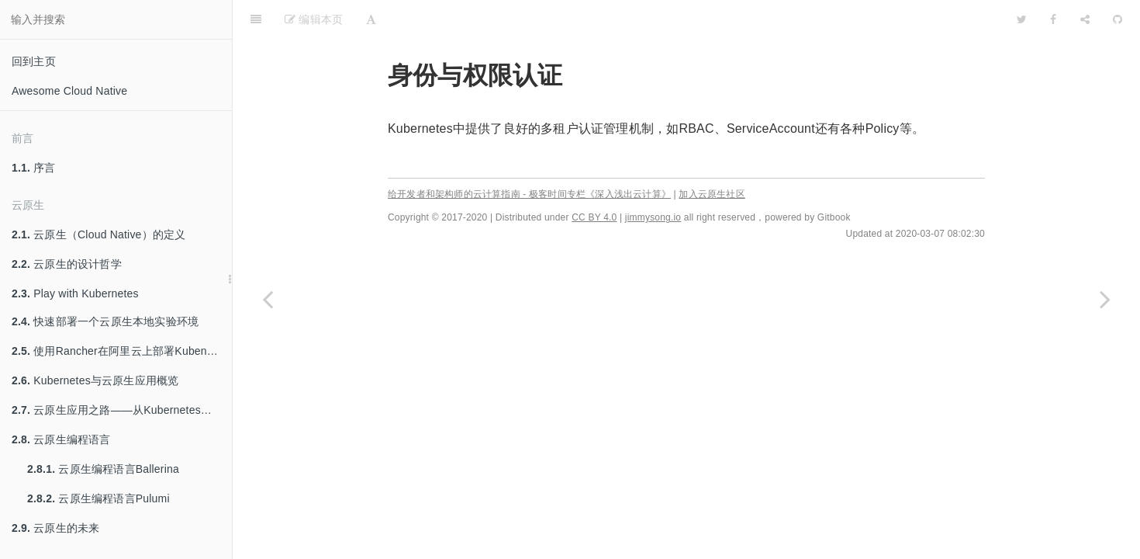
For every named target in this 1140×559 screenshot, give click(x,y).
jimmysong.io (653, 217)
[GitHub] (1117, 19)
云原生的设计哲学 (67, 264)
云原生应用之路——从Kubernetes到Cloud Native (122, 410)
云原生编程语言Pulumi (98, 498)
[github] (954, 19)
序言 (34, 167)
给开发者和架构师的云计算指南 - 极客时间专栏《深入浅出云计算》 (529, 194)
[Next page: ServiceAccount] (1105, 299)
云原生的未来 (55, 528)
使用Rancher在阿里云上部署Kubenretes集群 (122, 351)
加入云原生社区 (711, 194)
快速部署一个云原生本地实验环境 (105, 321)
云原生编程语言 (61, 439)
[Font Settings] (371, 19)
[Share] (1085, 19)
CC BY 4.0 (594, 217)
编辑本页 (314, 19)
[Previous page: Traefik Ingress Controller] (267, 299)
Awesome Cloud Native (69, 91)
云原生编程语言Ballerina (103, 469)
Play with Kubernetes (75, 293)
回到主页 (34, 61)
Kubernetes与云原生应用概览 (95, 380)
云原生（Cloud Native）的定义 (98, 234)
